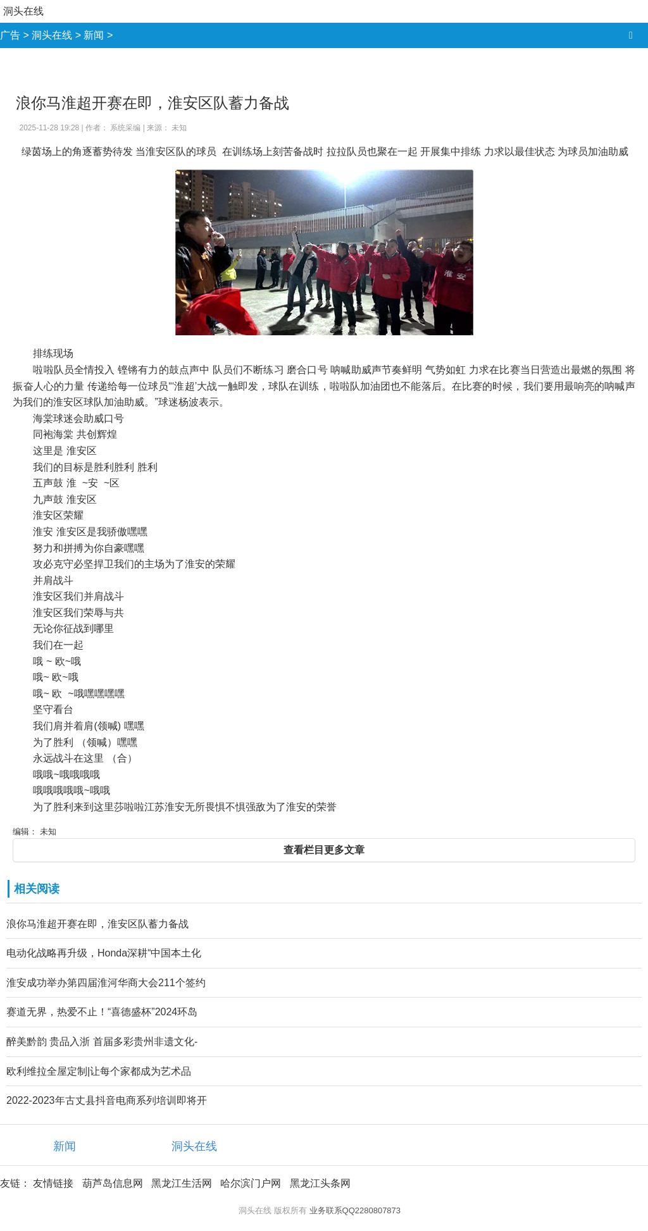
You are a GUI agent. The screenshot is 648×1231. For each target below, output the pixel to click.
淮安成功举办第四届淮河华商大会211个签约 (106, 982)
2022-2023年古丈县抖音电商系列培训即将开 (106, 1100)
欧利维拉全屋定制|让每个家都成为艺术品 (98, 1071)
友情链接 (53, 1183)
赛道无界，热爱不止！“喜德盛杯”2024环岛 (101, 1011)
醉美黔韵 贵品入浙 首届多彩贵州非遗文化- (101, 1041)
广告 (10, 35)
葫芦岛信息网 (112, 1183)
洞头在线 (23, 11)
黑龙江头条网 (320, 1183)
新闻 (94, 35)
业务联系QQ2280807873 (355, 1210)
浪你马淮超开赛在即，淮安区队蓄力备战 (97, 924)
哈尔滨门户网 (250, 1183)
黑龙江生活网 (181, 1183)
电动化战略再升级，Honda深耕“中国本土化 (103, 953)
